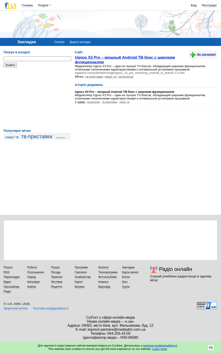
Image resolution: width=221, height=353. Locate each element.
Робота (32, 267)
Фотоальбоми (107, 277)
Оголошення (35, 272)
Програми (81, 267)
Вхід (194, 5)
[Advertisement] (37, 98)
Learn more (159, 349)
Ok (211, 347)
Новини (103, 281)
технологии (60, 138)
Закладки (128, 267)
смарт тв (12, 137)
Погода (56, 272)
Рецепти (56, 286)
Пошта (8, 267)
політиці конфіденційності (160, 345)
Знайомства (83, 277)
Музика (79, 286)
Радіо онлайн (175, 269)
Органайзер (11, 286)
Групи (126, 286)
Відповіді (104, 286)
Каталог (103, 267)
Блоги (126, 277)
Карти (78, 281)
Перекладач (12, 277)
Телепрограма (107, 272)
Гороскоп (81, 272)
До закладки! (203, 54)
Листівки (56, 281)
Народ (31, 277)
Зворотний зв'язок (16, 308)
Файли (31, 286)
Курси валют (130, 272)
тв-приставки (36, 136)
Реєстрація (209, 5)
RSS (7, 272)
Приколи (56, 277)
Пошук (55, 267)
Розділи (43, 5)
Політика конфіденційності (51, 308)
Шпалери (33, 281)
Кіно (125, 281)
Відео (7, 281)
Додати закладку (80, 41)
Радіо (7, 291)
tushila (81, 102)
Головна (27, 5)
